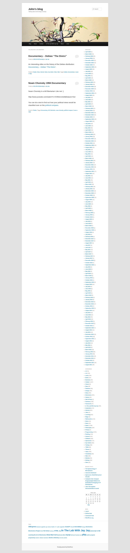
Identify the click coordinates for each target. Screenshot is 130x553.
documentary (71, 72)
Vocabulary (88, 453)
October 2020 (88, 195)
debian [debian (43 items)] (79, 526)
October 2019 (88, 217)
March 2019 (88, 225)
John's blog (35, 9)
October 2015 (88, 280)
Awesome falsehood (90, 472)
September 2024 (89, 93)
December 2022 (89, 138)
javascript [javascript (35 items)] (93, 531)
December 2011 (89, 356)
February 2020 (89, 212)
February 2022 (89, 160)
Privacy (87, 429)
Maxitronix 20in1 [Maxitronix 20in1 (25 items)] (61, 535)
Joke (86, 412)
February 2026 (89, 56)
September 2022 (89, 145)
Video (55, 72)
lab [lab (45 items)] (99, 531)
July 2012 (87, 343)
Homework (88, 403)
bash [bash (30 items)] (53, 526)
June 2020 (88, 204)
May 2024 (87, 101)
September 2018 (89, 230)
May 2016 (87, 271)
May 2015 (87, 291)
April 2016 (88, 273)
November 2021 (89, 167)
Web (58, 72)
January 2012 (88, 354)
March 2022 (88, 158)
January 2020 (88, 214)
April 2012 (88, 347)
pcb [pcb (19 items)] (81, 535)
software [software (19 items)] (41, 537)
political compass (51, 105)
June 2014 (88, 314)
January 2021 (88, 188)
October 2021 (88, 169)
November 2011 (89, 358)
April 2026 (88, 51)
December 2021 (89, 164)
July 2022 (87, 149)
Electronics (88, 395)
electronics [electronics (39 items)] (89, 526)
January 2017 (88, 258)
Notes (46, 72)
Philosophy (88, 427)
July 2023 (87, 123)
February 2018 (89, 236)
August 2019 (88, 219)
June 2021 (88, 178)
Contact (41, 43)
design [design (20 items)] (83, 526)
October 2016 (88, 262)
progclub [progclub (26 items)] (92, 535)
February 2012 (89, 351)
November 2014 (89, 304)
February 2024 (89, 108)
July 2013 (87, 332)
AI (85, 371)
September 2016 (89, 264)
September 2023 (89, 119)
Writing (87, 460)
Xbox (86, 462)
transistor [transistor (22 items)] (46, 537)
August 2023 (88, 121)
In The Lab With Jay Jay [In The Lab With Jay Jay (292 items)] (75, 530)
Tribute (87, 449)
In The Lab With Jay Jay (52, 43)
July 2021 (87, 175)
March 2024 (88, 106)
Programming (89, 432)
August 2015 (88, 284)
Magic (87, 416)
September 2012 (89, 338)
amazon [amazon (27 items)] (39, 526)
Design (87, 390)
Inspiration (88, 408)
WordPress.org (89, 517)
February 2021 (89, 186)
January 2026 (88, 58)
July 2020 (87, 201)
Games (87, 397)
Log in (87, 511)
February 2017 (89, 256)
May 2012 (87, 345)
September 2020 (89, 197)
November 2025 (89, 62)
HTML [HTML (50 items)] (56, 531)
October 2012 (88, 336)
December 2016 (89, 260)
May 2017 (87, 249)
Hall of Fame (88, 399)
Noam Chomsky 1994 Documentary (47, 83)
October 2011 (88, 360)
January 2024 (88, 110)
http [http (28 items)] (60, 531)
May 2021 (87, 180)
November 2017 (89, 241)
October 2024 (88, 91)
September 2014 (89, 308)
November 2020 (89, 193)
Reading (87, 434)
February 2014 (89, 321)
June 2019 (88, 223)
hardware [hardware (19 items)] (52, 530)
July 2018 (87, 234)
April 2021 (88, 182)
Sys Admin (51, 72)
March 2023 (88, 132)
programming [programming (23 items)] (31, 537)
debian (66, 72)
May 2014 (87, 317)
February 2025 (89, 82)
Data (86, 386)
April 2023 (88, 130)
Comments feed (89, 515)
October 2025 (88, 64)
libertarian (52, 110)
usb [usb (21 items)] (60, 537)
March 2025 (88, 80)
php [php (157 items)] (84, 534)
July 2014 (87, 312)
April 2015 (88, 293)
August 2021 (88, 173)
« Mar (88, 505)
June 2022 (88, 151)
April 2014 (88, 319)
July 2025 (87, 71)
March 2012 (88, 349)
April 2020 (88, 208)
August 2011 (88, 364)
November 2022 (89, 141)
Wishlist (87, 458)
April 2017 (88, 251)
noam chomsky (59, 110)
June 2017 (88, 247)
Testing (87, 445)
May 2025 (87, 75)
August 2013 (88, 330)
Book (86, 377)
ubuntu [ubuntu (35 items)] (51, 537)
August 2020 (88, 199)
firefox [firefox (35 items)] (47, 531)
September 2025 (89, 67)
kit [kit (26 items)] (97, 531)
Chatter (35, 72)
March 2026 (88, 54)
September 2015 (89, 282)
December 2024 (89, 86)
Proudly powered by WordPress (65, 547)
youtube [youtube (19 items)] (65, 537)
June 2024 (88, 99)
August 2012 (88, 341)
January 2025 (88, 84)
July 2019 (87, 221)
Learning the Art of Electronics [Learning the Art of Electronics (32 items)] (37, 535)
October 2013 (88, 325)
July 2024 (87, 97)
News (86, 423)
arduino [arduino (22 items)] (49, 526)
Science (87, 436)
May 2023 (87, 128)
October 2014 (88, 306)
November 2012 (89, 334)
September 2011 (89, 362)
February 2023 (89, 134)
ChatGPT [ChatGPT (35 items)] (67, 526)
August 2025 (88, 69)
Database (87, 388)
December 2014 (89, 301)
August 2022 (88, 147)
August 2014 (88, 310)
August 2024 (88, 95)
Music (62, 43)
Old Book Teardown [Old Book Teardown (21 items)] (75, 535)
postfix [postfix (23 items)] (88, 535)
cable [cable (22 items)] (58, 526)
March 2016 (88, 275)
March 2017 (88, 254)
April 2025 (88, 78)
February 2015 (89, 297)
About (35, 43)
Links (67, 43)
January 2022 (88, 162)
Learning (87, 414)
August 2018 (88, 232)
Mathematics (88, 419)
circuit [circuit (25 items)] (72, 526)
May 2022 (87, 154)
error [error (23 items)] (42, 531)
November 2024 (89, 88)
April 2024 (88, 104)
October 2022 (88, 143)
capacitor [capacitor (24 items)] (62, 526)
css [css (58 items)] (75, 527)
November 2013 (89, 323)
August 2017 (88, 243)
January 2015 (88, 299)
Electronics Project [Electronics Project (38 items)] (34, 531)
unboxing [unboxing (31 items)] (56, 537)
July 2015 (87, 286)
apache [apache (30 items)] (43, 526)
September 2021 (89, 171)
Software (87, 438)
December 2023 (89, 112)
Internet (42, 72)
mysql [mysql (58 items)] (68, 535)
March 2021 (88, 184)
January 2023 (88, 136)
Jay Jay (47, 59)
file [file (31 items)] (44, 531)
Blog (30, 43)
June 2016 (88, 269)
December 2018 (89, 228)
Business (87, 380)
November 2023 (89, 114)
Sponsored (88, 440)
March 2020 (88, 210)
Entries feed (88, 513)
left (49, 110)
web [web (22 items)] (62, 537)
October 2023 (88, 117)
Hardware (87, 401)
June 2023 (88, 125)
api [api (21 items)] (46, 526)
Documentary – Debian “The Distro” (47, 56)
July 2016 (87, 267)
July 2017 (87, 245)
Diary (38, 72)
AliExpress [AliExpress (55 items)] (32, 527)
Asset (86, 375)
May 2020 (87, 206)
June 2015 (88, 288)
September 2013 (89, 327)
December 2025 (89, 60)
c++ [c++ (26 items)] (56, 526)
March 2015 (88, 295)
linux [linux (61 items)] (48, 535)
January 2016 (88, 277)
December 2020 (89, 191)
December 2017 (89, 238)
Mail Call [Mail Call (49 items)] (54, 535)
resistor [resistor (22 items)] (37, 537)
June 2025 (88, 73)
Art (86, 373)
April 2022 (88, 156)
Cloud (87, 384)
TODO (87, 447)
